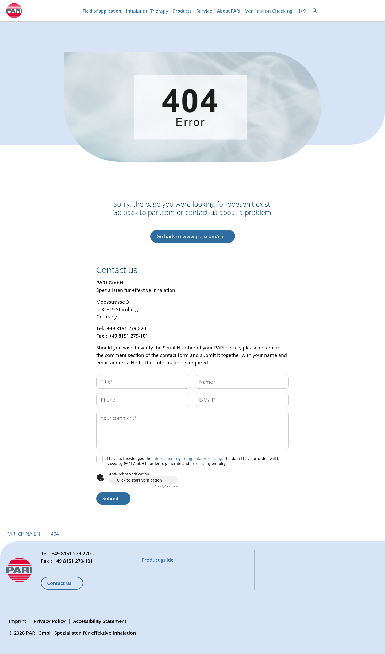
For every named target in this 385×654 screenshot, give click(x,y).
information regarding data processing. (187, 458)
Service (204, 11)
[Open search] (315, 10)
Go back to (189, 236)
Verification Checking (268, 11)
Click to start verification (139, 480)
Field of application (103, 11)
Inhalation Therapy (147, 11)
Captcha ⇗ (166, 486)
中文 (302, 11)
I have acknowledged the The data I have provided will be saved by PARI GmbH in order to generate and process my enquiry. (194, 461)
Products (183, 11)
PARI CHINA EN (23, 533)
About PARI (229, 11)
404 (55, 533)
